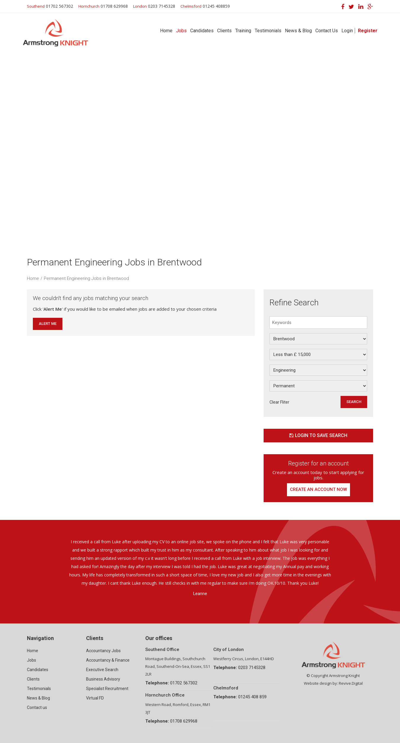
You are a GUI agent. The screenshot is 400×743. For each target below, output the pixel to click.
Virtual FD (95, 698)
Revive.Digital (351, 683)
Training (243, 30)
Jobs (181, 30)
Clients (224, 30)
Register (368, 30)
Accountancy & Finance (108, 660)
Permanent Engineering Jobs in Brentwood (86, 278)
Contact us (37, 707)
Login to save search (318, 435)
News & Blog (298, 30)
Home (166, 30)
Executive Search (102, 669)
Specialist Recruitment (107, 688)
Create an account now (318, 489)
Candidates (202, 30)
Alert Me (48, 323)
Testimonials (268, 30)
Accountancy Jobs (103, 650)
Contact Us (326, 30)
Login (347, 30)
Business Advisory (103, 679)
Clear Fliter (279, 402)
